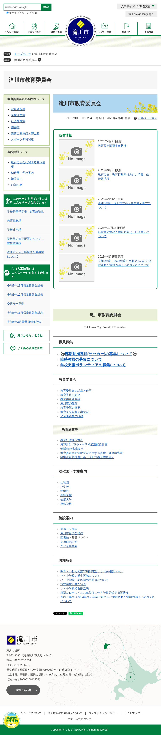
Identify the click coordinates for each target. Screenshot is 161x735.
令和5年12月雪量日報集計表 (25, 294)
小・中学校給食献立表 (74, 588)
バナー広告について (80, 718)
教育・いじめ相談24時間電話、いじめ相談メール (91, 571)
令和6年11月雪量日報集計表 (25, 312)
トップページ (22, 53)
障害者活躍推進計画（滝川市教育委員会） (87, 457)
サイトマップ (132, 713)
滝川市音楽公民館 (71, 533)
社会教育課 (18, 121)
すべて (13, 12)
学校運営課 (18, 115)
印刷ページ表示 (147, 118)
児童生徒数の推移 (71, 416)
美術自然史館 (68, 541)
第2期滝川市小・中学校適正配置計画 (83, 444)
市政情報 (148, 32)
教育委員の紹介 (70, 394)
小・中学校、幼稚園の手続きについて (84, 579)
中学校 (64, 491)
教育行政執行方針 (71, 440)
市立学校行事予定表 (73, 584)
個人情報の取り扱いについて (65, 713)
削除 (39, 60)
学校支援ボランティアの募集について (93, 365)
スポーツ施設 (68, 529)
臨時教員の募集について (81, 359)
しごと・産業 (104, 32)
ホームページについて (28, 713)
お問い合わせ (23, 690)
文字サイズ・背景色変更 (136, 6)
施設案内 (16, 178)
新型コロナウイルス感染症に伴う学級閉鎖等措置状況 (94, 592)
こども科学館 (68, 546)
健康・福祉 (56, 32)
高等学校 (66, 495)
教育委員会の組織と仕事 (76, 390)
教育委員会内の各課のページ (25, 99)
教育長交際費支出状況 (112, 145)
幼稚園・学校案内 (22, 172)
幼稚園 (64, 482)
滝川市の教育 (68, 403)
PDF (35, 12)
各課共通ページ (17, 152)
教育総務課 (18, 109)
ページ (25, 12)
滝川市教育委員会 (25, 60)
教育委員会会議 (70, 399)
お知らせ (16, 184)
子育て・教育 (34, 32)
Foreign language (142, 13)
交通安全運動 (15, 303)
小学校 (64, 486)
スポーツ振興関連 (22, 139)
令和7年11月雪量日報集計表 (25, 285)
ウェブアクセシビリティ (103, 713)
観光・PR (126, 32)
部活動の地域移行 (71, 448)
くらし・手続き (12, 32)
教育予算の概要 (70, 407)
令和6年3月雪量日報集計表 (24, 321)
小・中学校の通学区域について (80, 575)
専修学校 (66, 503)
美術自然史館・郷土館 (25, 133)
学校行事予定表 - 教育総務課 (25, 211)
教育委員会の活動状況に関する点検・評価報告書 (91, 453)
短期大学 (66, 499)
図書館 (64, 537)
